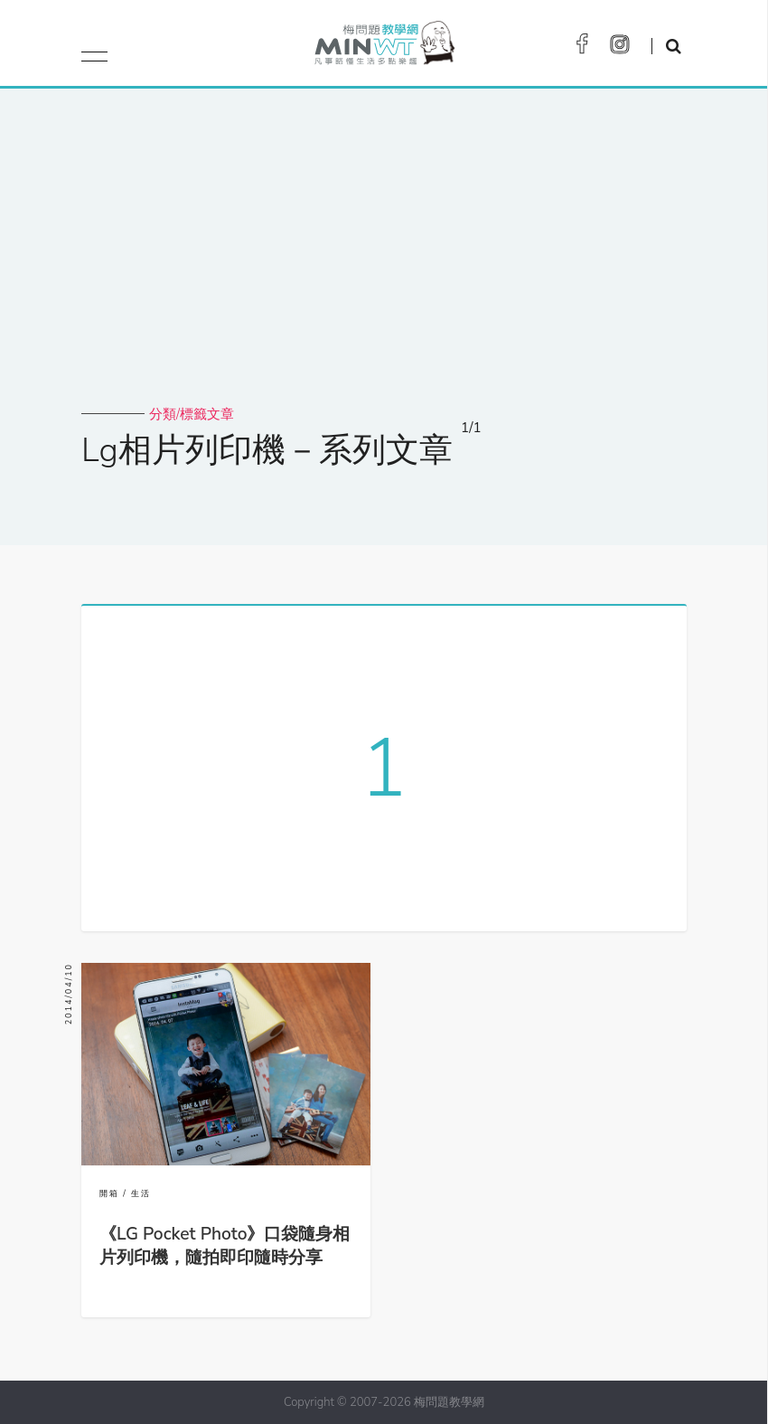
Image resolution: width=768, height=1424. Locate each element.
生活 (141, 1193)
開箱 (109, 1193)
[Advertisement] (384, 269)
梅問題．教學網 (383, 47)
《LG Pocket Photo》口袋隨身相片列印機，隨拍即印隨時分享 (225, 1245)
